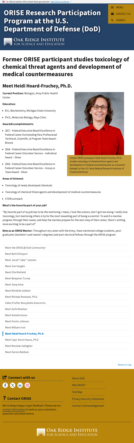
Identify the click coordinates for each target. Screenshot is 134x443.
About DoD (78, 378)
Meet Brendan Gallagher (19, 346)
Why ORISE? (79, 385)
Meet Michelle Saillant (18, 290)
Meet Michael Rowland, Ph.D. (21, 297)
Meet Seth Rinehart (16, 309)
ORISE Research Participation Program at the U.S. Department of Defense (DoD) (52, 20)
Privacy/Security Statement (88, 399)
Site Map (77, 392)
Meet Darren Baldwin (17, 352)
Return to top (124, 365)
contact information (14, 409)
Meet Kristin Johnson (17, 321)
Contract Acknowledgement (88, 405)
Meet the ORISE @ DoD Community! (25, 247)
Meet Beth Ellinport (16, 254)
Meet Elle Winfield (15, 272)
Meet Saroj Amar (14, 284)
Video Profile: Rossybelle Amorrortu (25, 303)
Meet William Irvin (15, 327)
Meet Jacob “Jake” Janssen (20, 260)
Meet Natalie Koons (16, 315)
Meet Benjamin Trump (17, 278)
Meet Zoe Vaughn (15, 266)
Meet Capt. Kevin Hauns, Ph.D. (22, 339)
